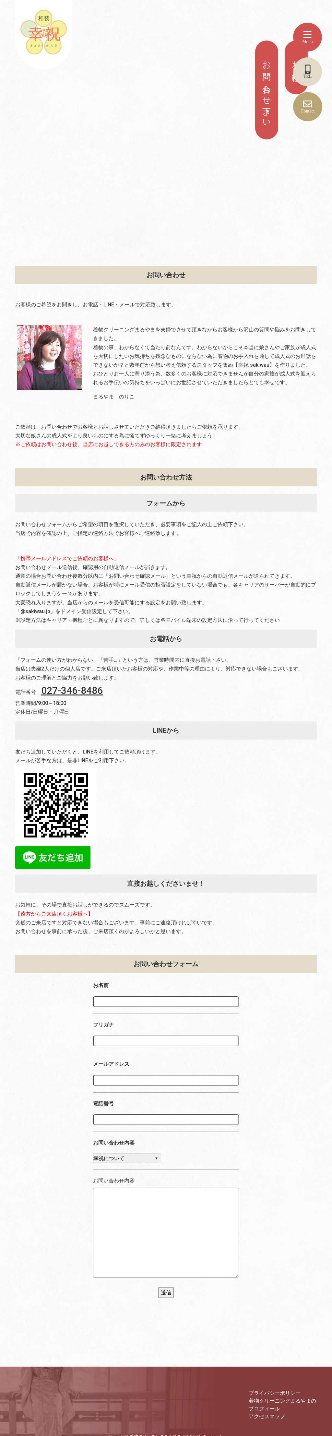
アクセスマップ (267, 1416)
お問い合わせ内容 (114, 1143)
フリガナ (103, 1025)
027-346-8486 (72, 690)
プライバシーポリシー (275, 1393)
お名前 (101, 985)
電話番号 (103, 1103)
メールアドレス (111, 1064)
